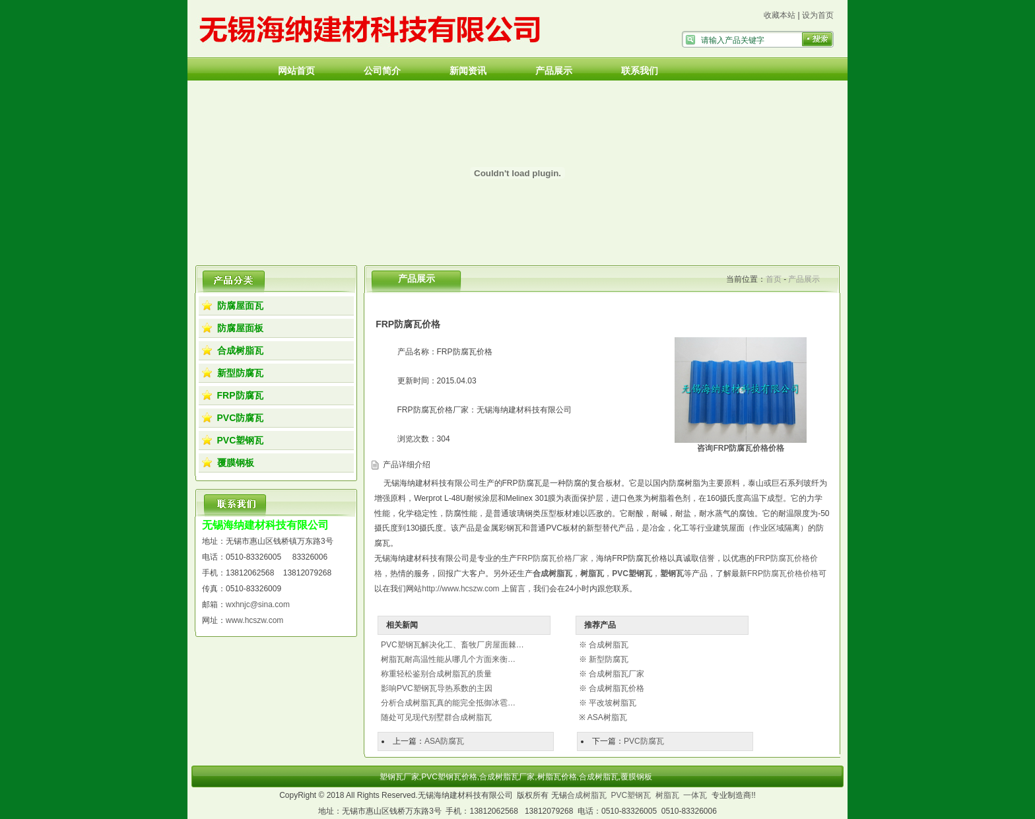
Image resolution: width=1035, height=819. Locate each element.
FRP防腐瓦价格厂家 (552, 558)
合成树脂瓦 (240, 350)
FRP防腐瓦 (240, 395)
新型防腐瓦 (240, 373)
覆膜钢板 (235, 462)
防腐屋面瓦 (240, 305)
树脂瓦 (667, 795)
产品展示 (553, 70)
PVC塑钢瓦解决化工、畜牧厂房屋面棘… (452, 644)
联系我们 (639, 70)
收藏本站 (779, 15)
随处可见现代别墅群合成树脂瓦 (436, 717)
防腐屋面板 (240, 328)
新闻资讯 (468, 70)
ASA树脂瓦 (607, 717)
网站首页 (296, 70)
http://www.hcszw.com (460, 588)
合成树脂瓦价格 (616, 688)
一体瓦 (695, 795)
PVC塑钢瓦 (240, 440)
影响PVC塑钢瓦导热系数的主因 (436, 688)
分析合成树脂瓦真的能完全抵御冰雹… (448, 702)
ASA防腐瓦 (444, 741)
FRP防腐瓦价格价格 (782, 573)
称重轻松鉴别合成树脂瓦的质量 (436, 673)
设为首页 (818, 15)
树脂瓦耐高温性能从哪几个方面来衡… (448, 659)
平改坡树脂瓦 (612, 702)
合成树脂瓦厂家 (616, 673)
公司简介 (382, 70)
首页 (774, 279)
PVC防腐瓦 (240, 417)
